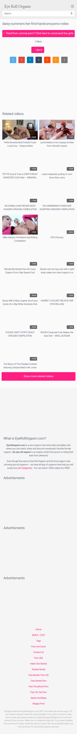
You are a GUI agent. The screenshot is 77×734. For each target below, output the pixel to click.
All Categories (24, 468)
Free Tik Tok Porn (38, 692)
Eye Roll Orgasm (16, 6)
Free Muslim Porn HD (38, 675)
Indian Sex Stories (38, 663)
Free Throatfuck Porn (38, 686)
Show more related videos (38, 376)
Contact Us (38, 652)
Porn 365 (38, 658)
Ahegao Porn (38, 703)
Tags (38, 640)
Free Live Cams (38, 646)
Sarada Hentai (38, 669)
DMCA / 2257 (38, 635)
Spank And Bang (38, 698)
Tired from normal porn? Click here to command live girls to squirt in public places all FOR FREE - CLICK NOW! (38, 34)
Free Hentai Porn (38, 680)
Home (38, 629)
